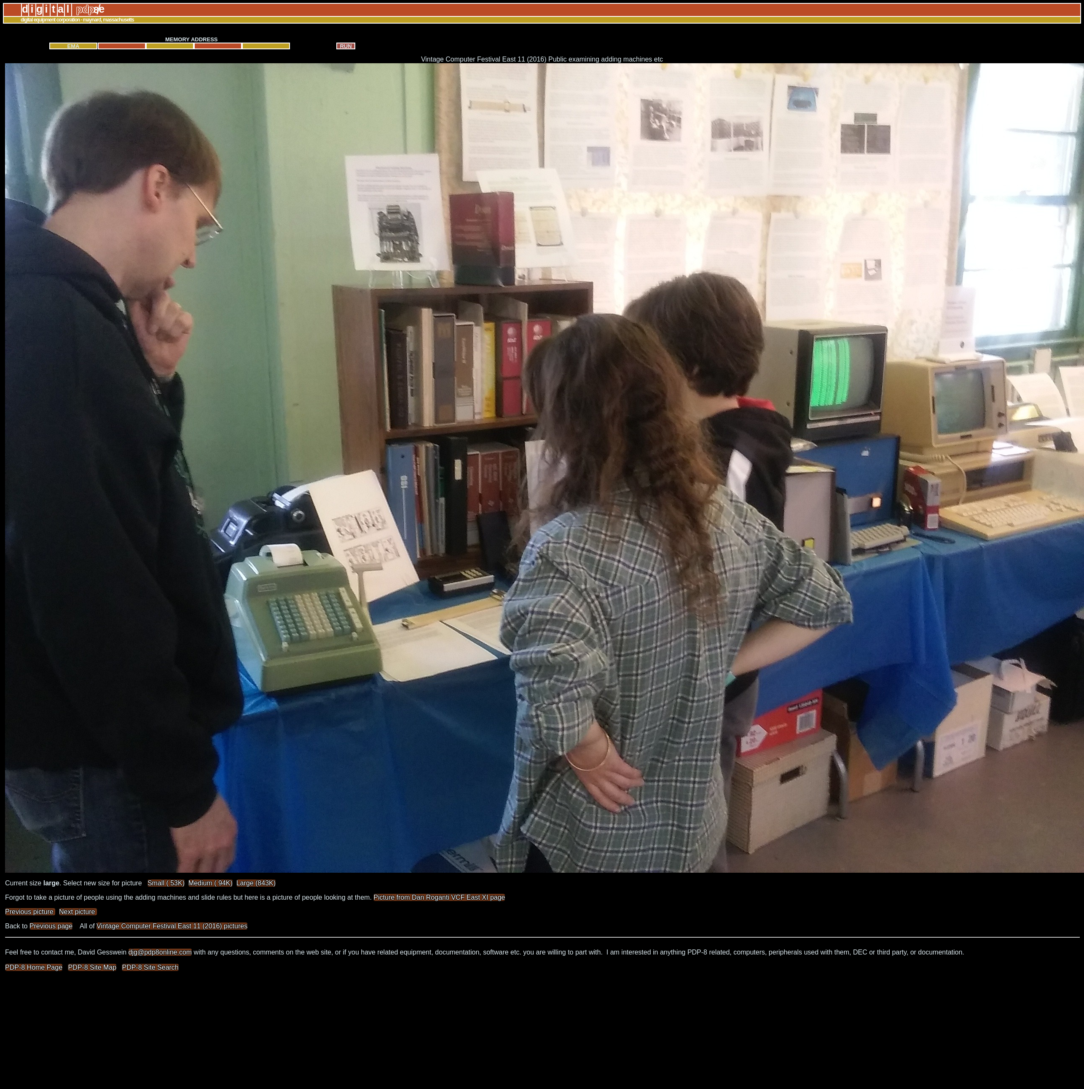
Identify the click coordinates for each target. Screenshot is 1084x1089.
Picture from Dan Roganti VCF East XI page (439, 897)
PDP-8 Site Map (92, 967)
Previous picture (30, 911)
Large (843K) (256, 883)
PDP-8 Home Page (33, 967)
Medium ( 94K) (210, 883)
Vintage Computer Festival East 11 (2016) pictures (172, 926)
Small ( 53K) (166, 883)
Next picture (78, 911)
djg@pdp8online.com (160, 952)
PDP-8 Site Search (150, 967)
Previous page (51, 926)
